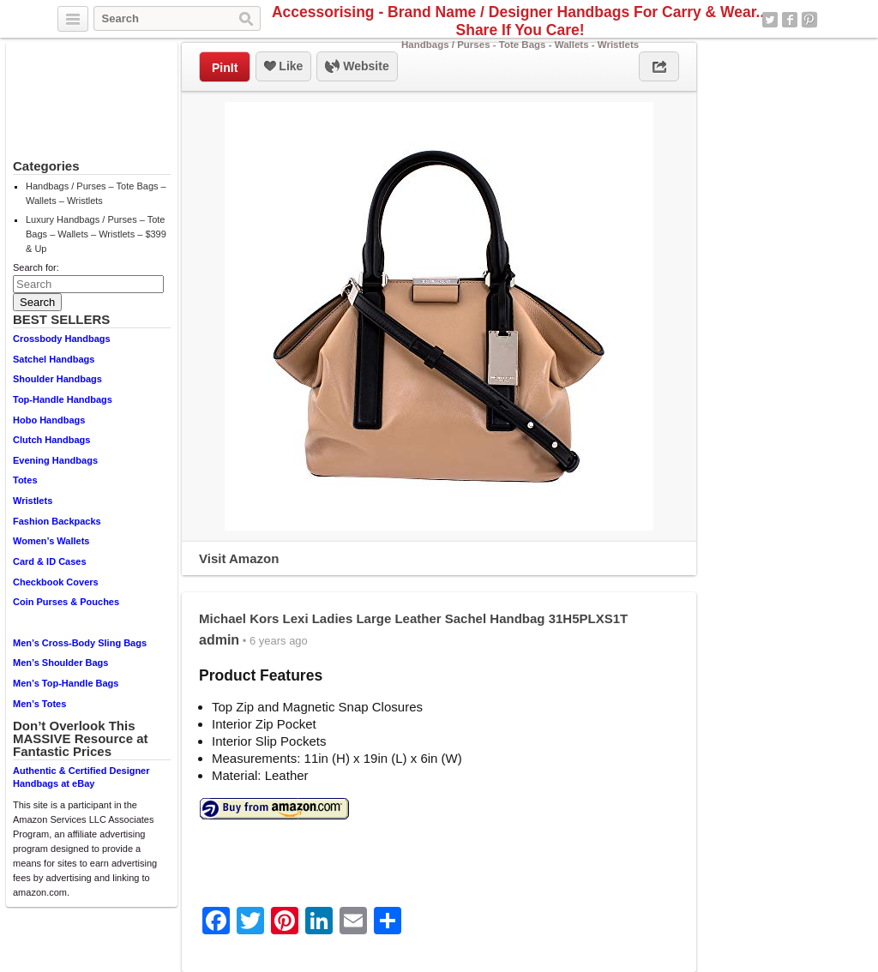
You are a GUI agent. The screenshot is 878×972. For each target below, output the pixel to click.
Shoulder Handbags (57, 379)
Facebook (789, 19)
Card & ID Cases (50, 561)
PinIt (225, 68)
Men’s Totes (39, 704)
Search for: (36, 267)
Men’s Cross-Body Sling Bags (80, 643)
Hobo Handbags (49, 420)
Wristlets (32, 500)
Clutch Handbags (51, 440)
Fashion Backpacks (57, 521)
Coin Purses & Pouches (66, 602)
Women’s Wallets (51, 541)
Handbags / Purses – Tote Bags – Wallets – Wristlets (96, 193)
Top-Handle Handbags (62, 399)
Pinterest (809, 19)
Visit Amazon (239, 558)
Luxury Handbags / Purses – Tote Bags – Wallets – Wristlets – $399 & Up (96, 234)
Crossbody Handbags (62, 338)
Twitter (770, 19)
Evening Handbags (55, 460)
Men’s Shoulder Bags (60, 662)
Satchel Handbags (53, 359)
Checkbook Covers (56, 582)
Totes (25, 480)
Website (356, 67)
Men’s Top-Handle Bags (65, 683)
